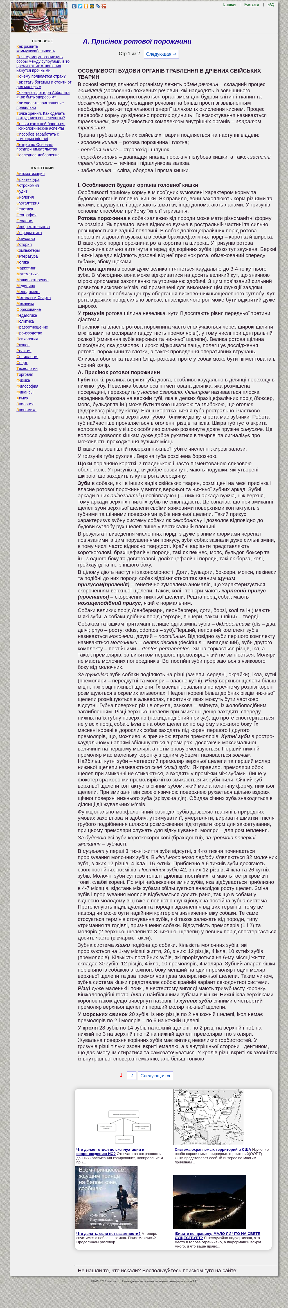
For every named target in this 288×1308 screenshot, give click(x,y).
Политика (25, 321)
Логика (22, 262)
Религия (23, 351)
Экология (24, 404)
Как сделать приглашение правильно (40, 105)
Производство (29, 333)
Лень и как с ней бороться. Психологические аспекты (40, 126)
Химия (22, 398)
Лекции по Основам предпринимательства (36, 146)
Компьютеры (28, 250)
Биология (25, 197)
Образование (28, 309)
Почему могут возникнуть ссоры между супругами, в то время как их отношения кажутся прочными (42, 64)
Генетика (24, 209)
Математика (27, 274)
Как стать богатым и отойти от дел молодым (43, 84)
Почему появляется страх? (41, 76)
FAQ (271, 4)
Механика (25, 303)
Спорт (21, 362)
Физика (23, 380)
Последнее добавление (38, 155)
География (26, 215)
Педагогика (26, 315)
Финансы (24, 392)
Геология (24, 221)
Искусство (25, 238)
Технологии (26, 368)
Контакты (251, 4)
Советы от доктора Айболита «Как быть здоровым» (42, 94)
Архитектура (27, 179)
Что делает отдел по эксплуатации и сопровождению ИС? (110, 1151)
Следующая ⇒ (161, 54)
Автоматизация (30, 173)
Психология (27, 339)
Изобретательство (33, 226)
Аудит (21, 191)
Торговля (24, 374)
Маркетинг (25, 268)
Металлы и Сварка (33, 297)
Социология (27, 356)
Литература (27, 256)
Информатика (29, 232)
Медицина (25, 286)
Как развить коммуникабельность (35, 48)
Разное (23, 345)
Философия (27, 386)
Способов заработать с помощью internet (37, 136)
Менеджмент (28, 291)
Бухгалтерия (27, 203)
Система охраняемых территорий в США (213, 1149)
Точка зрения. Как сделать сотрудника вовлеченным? (40, 115)
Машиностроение (32, 280)
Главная (229, 4)
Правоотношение (32, 327)
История (24, 244)
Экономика (26, 410)
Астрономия (27, 185)
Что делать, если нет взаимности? (108, 1233)
